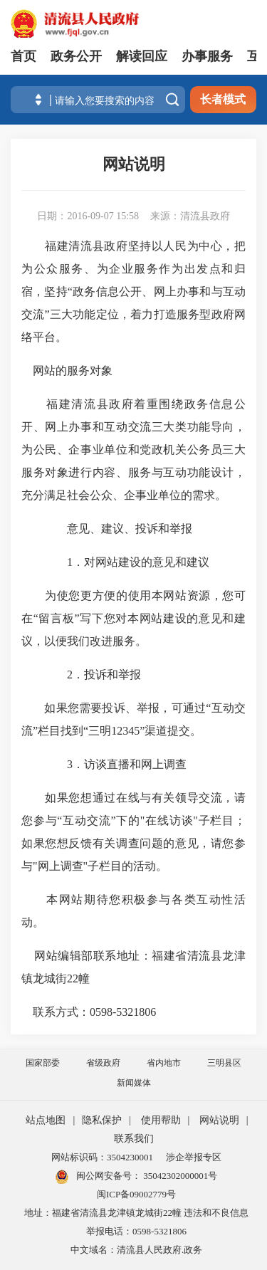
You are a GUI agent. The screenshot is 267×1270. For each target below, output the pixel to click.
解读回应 (141, 56)
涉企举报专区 (193, 1157)
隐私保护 (102, 1120)
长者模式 (223, 99)
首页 (23, 56)
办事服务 (207, 56)
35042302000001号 (179, 1175)
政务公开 (76, 56)
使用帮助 (161, 1120)
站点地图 (46, 1120)
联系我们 (134, 1138)
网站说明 (219, 1120)
